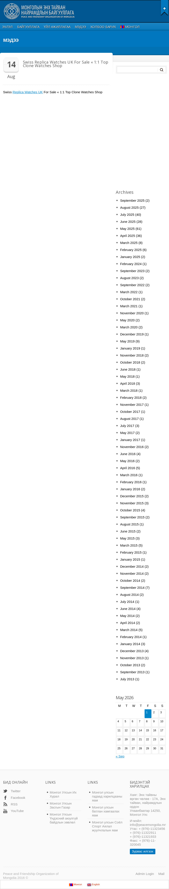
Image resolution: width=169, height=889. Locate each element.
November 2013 (132, 658)
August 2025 (129, 207)
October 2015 (130, 510)
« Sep (120, 756)
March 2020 (129, 327)
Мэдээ (80, 26)
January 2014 (130, 644)
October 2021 (130, 299)
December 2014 (132, 566)
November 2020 (132, 313)
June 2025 (128, 221)
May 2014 (127, 616)
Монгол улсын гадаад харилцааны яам (107, 796)
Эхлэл (7, 26)
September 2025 (132, 200)
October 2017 (130, 411)
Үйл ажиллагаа (57, 26)
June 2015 (128, 531)
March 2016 (129, 475)
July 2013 (127, 679)
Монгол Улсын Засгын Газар (61, 805)
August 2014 (129, 594)
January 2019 (130, 348)
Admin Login (145, 874)
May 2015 (127, 538)
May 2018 (127, 376)
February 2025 (131, 250)
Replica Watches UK (28, 92)
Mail (161, 874)
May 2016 (127, 461)
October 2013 (130, 665)
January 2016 (130, 489)
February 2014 (131, 637)
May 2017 (127, 433)
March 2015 (129, 545)
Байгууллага (28, 26)
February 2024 (131, 264)
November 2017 (132, 404)
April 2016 (127, 468)
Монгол (130, 26)
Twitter (15, 791)
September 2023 (132, 271)
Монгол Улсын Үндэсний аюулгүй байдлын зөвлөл (64, 818)
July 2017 (127, 426)
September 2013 (132, 672)
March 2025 (129, 243)
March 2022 (129, 292)
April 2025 (127, 236)
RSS (14, 804)
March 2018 (129, 390)
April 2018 (127, 383)
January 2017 (130, 440)
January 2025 (130, 257)
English (93, 884)
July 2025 (127, 214)
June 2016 (128, 454)
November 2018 (132, 355)
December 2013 (132, 651)
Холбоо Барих (103, 26)
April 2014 (127, 623)
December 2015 (132, 496)
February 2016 (131, 482)
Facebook (18, 797)
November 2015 (132, 503)
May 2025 (127, 228)
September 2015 (132, 517)
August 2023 (129, 278)
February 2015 (131, 552)
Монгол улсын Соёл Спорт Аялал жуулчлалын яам (107, 826)
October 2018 (130, 362)
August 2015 (129, 524)
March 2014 (129, 630)
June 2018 (128, 369)
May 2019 (127, 341)
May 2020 (127, 320)
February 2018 (131, 397)
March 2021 (129, 306)
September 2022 (132, 285)
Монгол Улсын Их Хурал (63, 794)
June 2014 (128, 609)
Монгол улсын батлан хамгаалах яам (105, 811)
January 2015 (130, 559)
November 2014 (132, 573)
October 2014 (130, 580)
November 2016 (132, 447)
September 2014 (132, 587)
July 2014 (127, 602)
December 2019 (132, 334)
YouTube (17, 811)
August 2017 (129, 419)
